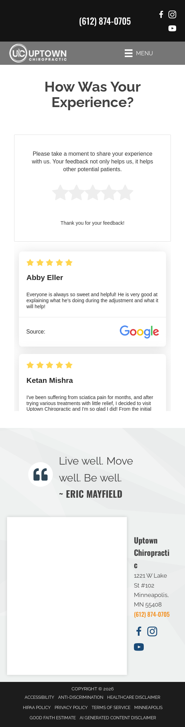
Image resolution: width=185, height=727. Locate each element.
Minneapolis (148, 707)
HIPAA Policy (37, 707)
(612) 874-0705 (105, 20)
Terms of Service (111, 707)
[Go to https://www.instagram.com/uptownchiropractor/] (172, 16)
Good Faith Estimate (53, 717)
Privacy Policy (71, 707)
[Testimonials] (104, 476)
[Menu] (138, 53)
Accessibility (39, 697)
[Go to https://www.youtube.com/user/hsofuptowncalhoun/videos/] (172, 29)
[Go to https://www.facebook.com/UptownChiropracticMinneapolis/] (161, 16)
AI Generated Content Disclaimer (118, 717)
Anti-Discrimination (80, 697)
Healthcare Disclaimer (133, 697)
